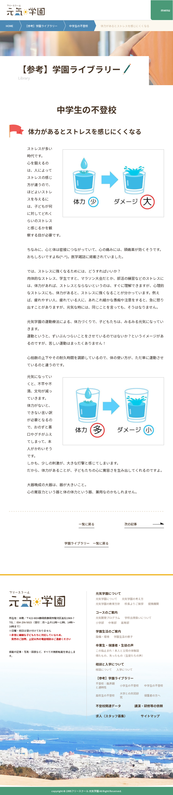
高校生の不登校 (105, 695)
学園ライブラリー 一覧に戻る (86, 543)
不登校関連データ (108, 706)
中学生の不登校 (78, 26)
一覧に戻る (86, 524)
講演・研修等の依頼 (148, 706)
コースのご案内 (107, 612)
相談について (104, 669)
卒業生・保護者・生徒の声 (115, 645)
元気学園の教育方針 (108, 604)
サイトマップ (150, 716)
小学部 (100, 622)
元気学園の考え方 (132, 599)
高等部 (125, 622)
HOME (9, 26)
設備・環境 (102, 636)
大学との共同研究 (129, 695)
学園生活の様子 (123, 636)
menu (165, 10)
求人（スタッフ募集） (111, 716)
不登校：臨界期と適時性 (105, 685)
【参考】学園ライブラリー (41, 26)
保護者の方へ (152, 695)
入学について (124, 669)
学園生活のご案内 (108, 631)
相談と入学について (110, 664)
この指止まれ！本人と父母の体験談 (117, 650)
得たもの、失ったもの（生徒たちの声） (120, 655)
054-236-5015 (24, 622)
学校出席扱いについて (138, 618)
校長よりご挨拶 (134, 604)
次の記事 (144, 524)
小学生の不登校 (129, 685)
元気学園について (108, 593)
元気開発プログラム (108, 618)
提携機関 (153, 604)
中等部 (112, 622)
